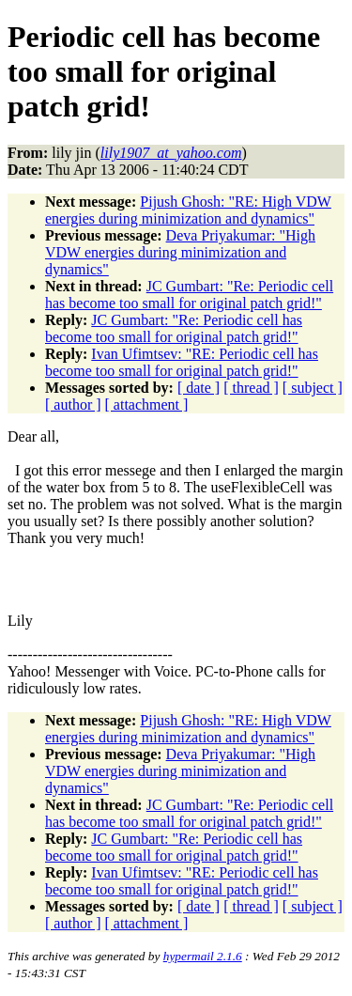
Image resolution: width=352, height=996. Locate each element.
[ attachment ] (147, 404)
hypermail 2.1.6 (202, 956)
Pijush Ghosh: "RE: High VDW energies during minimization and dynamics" (188, 210)
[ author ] (73, 404)
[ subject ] (313, 388)
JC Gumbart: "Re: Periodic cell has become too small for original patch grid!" (189, 294)
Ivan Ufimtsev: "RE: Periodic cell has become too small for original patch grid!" (181, 362)
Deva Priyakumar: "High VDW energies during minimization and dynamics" (180, 252)
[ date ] (198, 388)
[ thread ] (251, 388)
